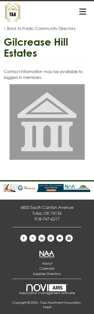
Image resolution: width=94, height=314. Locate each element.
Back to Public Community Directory (40, 28)
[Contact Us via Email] (69, 238)
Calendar (47, 268)
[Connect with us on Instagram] (50, 238)
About (47, 263)
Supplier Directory (47, 274)
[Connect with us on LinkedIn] (41, 238)
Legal (47, 307)
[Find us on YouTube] (59, 238)
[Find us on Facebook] (23, 238)
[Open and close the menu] (70, 11)
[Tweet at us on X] (32, 238)
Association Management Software (47, 289)
